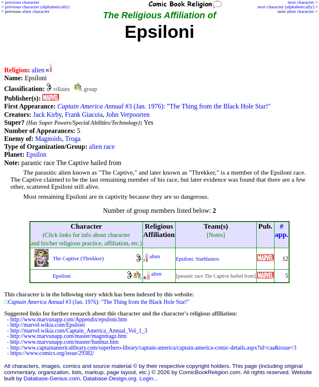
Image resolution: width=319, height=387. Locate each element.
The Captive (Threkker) (78, 258)
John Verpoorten (128, 114)
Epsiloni (184, 259)
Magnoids (48, 138)
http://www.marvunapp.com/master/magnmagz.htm (68, 336)
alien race (102, 146)
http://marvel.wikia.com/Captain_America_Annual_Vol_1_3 (78, 331)
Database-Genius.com (52, 378)
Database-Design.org (109, 378)
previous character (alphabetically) (37, 6)
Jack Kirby (47, 114)
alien (38, 70)
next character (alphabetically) (286, 6)
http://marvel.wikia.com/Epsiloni (47, 325)
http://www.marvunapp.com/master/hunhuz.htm (64, 342)
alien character (300, 11)
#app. (281, 230)
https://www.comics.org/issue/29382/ (52, 353)
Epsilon (36, 154)
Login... (149, 378)
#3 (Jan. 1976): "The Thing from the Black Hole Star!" (164, 106)
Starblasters (207, 259)
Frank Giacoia (84, 114)
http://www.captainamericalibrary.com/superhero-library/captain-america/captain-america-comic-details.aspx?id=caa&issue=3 (153, 348)
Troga (73, 138)
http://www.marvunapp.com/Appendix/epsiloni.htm (68, 319)
